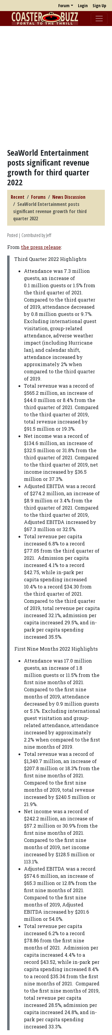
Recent (17, 197)
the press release (41, 247)
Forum (64, 5)
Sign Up (99, 5)
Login (83, 5)
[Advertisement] (56, 87)
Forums (38, 197)
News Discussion (68, 197)
